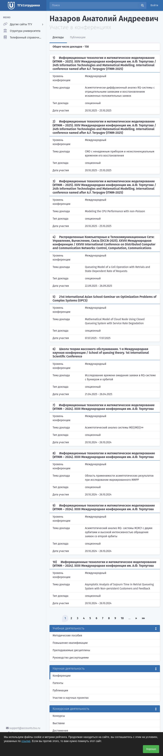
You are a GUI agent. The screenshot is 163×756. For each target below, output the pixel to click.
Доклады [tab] (58, 37)
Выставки (59, 723)
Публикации (60, 690)
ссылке (25, 741)
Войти (154, 5)
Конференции (62, 675)
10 (122, 618)
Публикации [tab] (77, 37)
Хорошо (151, 749)
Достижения (60, 730)
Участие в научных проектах (71, 698)
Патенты (58, 683)
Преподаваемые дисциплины (71, 650)
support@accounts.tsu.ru (23, 728)
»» (143, 618)
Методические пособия (67, 635)
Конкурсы (59, 716)
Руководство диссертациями (71, 657)
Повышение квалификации (70, 643)
